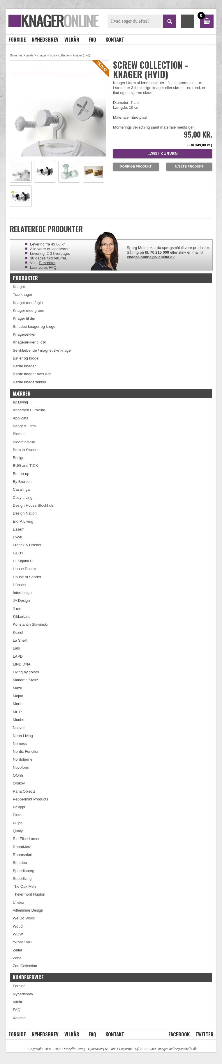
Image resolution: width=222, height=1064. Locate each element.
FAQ (92, 39)
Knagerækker (24, 334)
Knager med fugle (28, 302)
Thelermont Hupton (29, 894)
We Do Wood (24, 918)
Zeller (17, 950)
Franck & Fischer (27, 545)
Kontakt (114, 39)
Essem (18, 529)
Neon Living (23, 736)
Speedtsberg (23, 871)
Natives (19, 727)
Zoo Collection (25, 966)
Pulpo (17, 823)
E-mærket (47, 263)
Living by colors (26, 672)
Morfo (17, 704)
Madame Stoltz (25, 680)
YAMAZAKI (22, 942)
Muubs (18, 720)
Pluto (17, 815)
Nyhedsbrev (45, 39)
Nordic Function (26, 751)
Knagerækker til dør (29, 342)
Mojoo (18, 696)
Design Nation (25, 513)
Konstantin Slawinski (30, 624)
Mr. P (17, 712)
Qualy (18, 831)
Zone (17, 958)
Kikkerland (22, 616)
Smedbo (20, 862)
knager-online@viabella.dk (151, 257)
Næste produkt (189, 166)
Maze (17, 688)
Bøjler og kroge (25, 358)
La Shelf (20, 640)
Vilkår (71, 39)
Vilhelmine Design (28, 910)
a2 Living (20, 402)
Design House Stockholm (34, 505)
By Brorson (22, 481)
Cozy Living (22, 497)
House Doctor (24, 569)
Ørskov (19, 783)
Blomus (19, 434)
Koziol (18, 632)
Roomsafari (22, 855)
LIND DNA (22, 664)
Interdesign (22, 592)
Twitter (204, 1034)
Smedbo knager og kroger (35, 326)
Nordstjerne (22, 759)
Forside (17, 39)
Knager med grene (28, 310)
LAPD (18, 656)
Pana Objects (24, 791)
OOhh (18, 775)
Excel (17, 537)
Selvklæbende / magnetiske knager (42, 350)
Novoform (21, 767)
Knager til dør (24, 318)
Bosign (18, 458)
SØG (169, 21)
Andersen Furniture (29, 410)
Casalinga (21, 489)
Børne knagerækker (29, 382)
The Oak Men (24, 886)
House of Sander (27, 577)
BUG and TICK (25, 465)
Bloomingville (24, 442)
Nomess (20, 743)
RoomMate (22, 847)
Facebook (179, 1034)
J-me (17, 608)
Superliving (22, 878)
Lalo (16, 648)
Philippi (19, 807)
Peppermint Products (30, 799)
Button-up (21, 473)
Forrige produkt (136, 166)
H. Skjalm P (23, 561)
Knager (41, 55)
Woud (18, 926)
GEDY (18, 553)
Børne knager (24, 366)
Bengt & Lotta (24, 426)
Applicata (20, 418)
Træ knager (22, 294)
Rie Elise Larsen (26, 839)
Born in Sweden (26, 450)
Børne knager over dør (32, 374)
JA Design (21, 600)
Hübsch (19, 585)
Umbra (18, 902)
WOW (18, 934)
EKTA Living (23, 521)
